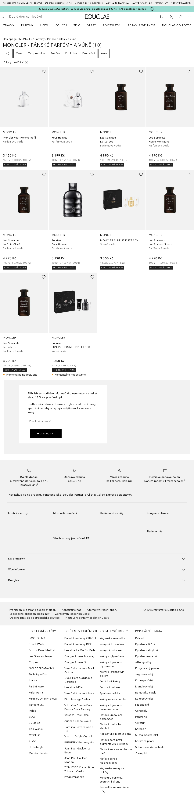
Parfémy (27, 25)
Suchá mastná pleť (146, 735)
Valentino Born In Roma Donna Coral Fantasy (78, 707)
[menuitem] (11, 25)
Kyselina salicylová (146, 650)
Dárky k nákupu (181, 3)
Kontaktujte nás (71, 609)
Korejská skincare (111, 650)
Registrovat (46, 433)
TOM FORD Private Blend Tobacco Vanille (79, 769)
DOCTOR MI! (37, 638)
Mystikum (34, 735)
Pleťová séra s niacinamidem (108, 760)
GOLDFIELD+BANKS (41, 668)
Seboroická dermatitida (149, 747)
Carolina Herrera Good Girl (78, 729)
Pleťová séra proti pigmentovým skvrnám (114, 741)
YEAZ (32, 741)
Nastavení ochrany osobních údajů (87, 617)
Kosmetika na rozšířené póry (114, 789)
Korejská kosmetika (112, 644)
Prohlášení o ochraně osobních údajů (32, 609)
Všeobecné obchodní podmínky (29, 613)
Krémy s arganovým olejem (112, 673)
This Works (36, 729)
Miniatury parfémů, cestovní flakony (111, 779)
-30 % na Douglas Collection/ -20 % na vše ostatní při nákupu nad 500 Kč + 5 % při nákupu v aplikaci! (92, 9)
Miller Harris (36, 692)
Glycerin (140, 722)
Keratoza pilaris (145, 741)
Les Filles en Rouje (40, 656)
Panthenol (141, 716)
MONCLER (25, 39)
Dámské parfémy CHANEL (80, 638)
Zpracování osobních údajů (72, 613)
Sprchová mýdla (110, 693)
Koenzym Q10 (144, 680)
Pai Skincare (36, 686)
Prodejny (161, 3)
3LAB (32, 716)
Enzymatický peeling (147, 668)
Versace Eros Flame (76, 715)
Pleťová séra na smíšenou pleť (116, 751)
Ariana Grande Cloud (77, 721)
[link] (24, 117)
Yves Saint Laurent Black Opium (79, 670)
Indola (33, 710)
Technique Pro (38, 674)
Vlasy (91, 25)
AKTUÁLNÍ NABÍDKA (117, 3)
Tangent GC (36, 704)
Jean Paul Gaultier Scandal (75, 760)
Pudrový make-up (110, 687)
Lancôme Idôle (73, 687)
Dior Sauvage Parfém (77, 699)
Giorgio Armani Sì (75, 662)
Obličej (61, 25)
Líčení (44, 25)
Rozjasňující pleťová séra (115, 733)
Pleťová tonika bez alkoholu (111, 726)
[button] (97, 558)
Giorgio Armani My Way (79, 656)
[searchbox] (36, 16)
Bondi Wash (36, 644)
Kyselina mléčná (145, 644)
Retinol (139, 638)
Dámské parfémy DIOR (78, 644)
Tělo (77, 25)
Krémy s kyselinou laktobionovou (111, 707)
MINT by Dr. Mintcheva (43, 698)
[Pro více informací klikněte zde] (151, 9)
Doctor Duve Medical (42, 650)
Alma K (33, 680)
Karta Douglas (142, 3)
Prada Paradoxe (74, 777)
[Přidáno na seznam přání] (43, 71)
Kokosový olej (144, 698)
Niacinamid (142, 704)
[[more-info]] (16, 62)
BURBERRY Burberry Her (79, 742)
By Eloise (34, 722)
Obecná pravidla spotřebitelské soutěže (34, 617)
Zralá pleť (141, 753)
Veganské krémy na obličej (112, 770)
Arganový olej (144, 674)
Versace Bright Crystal (78, 736)
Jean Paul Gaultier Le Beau (77, 750)
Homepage (10, 39)
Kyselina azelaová (146, 656)
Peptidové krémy (110, 681)
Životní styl (112, 25)
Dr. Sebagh (36, 747)
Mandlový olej (144, 686)
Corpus (33, 662)
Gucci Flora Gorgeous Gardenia (78, 679)
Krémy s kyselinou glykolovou (111, 664)
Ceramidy (141, 710)
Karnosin (140, 729)
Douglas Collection (178, 25)
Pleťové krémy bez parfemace (111, 717)
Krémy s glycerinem (112, 656)
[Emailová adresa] (63, 421)
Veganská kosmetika (112, 638)
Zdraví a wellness (142, 25)
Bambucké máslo (145, 692)
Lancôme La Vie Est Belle (79, 650)
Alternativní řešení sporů (102, 609)
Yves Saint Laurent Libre (79, 693)
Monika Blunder (38, 753)
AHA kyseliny (143, 662)
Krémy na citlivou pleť (113, 699)
